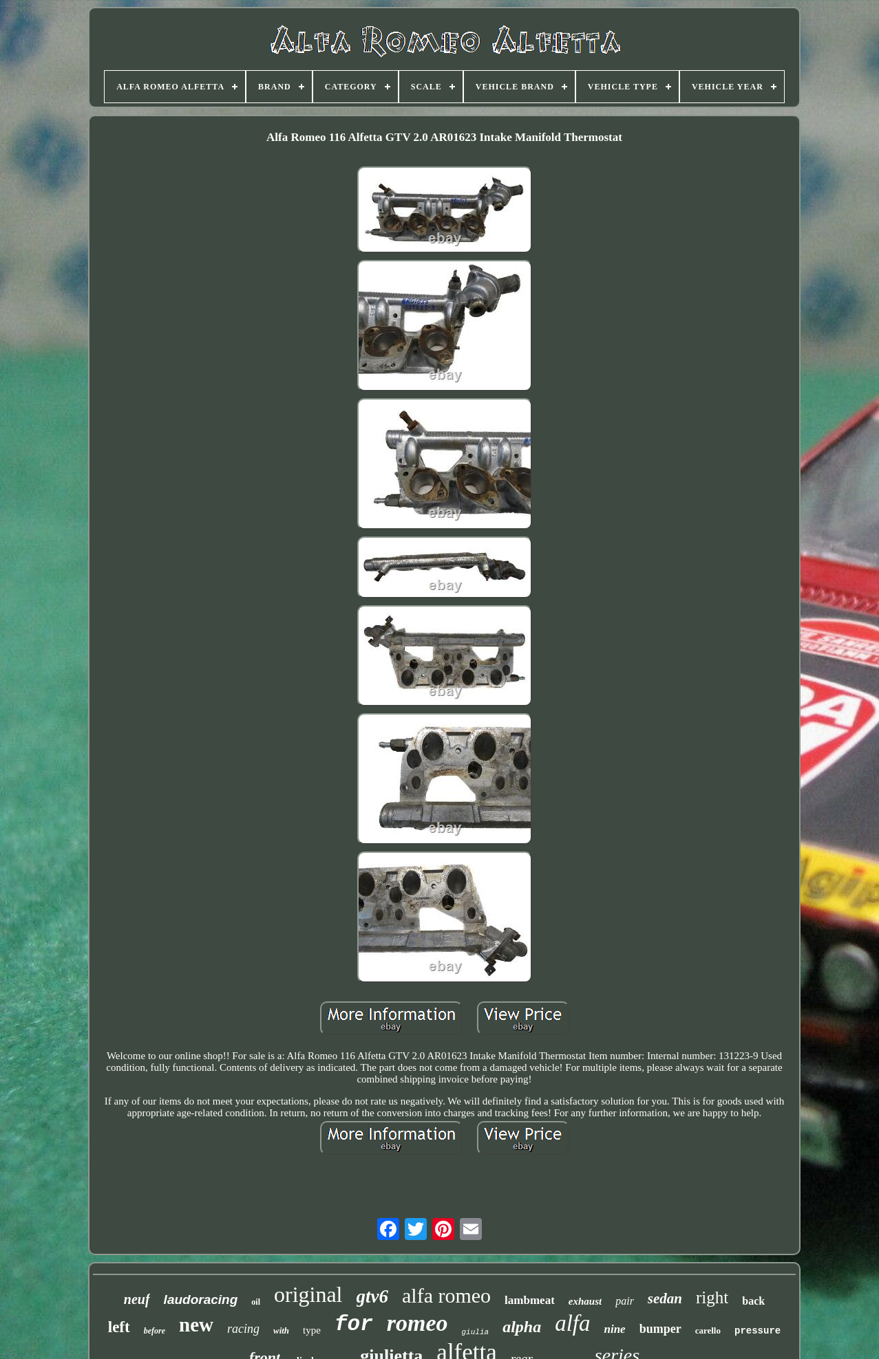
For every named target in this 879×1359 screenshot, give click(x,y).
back (753, 1301)
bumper (660, 1329)
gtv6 (373, 1296)
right (712, 1297)
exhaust (585, 1301)
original (308, 1294)
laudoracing (201, 1299)
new (196, 1325)
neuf (137, 1299)
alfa (572, 1323)
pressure (757, 1330)
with (281, 1330)
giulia (475, 1332)
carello (708, 1330)
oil (255, 1302)
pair (624, 1301)
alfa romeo (446, 1295)
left (119, 1327)
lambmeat (530, 1300)
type (312, 1330)
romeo (417, 1323)
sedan (665, 1298)
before (154, 1331)
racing (243, 1329)
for (354, 1324)
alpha (521, 1327)
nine (614, 1329)
